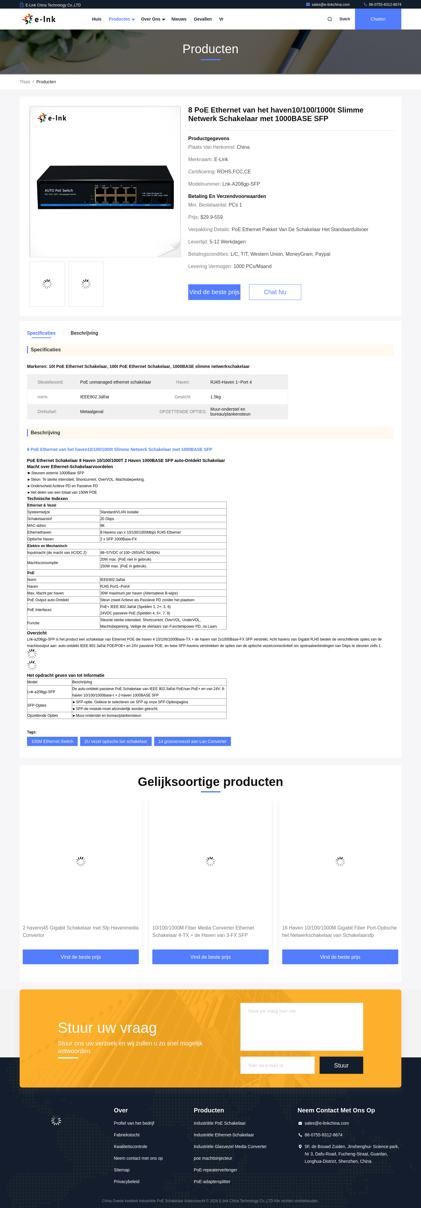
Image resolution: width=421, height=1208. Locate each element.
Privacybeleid (126, 1181)
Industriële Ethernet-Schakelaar (224, 1134)
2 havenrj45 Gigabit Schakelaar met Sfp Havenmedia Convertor (80, 931)
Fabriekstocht (127, 1134)
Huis (96, 19)
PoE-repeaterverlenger (215, 1169)
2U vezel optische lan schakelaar (115, 741)
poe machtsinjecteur (213, 1158)
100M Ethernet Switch (52, 741)
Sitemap (122, 1169)
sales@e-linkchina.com (328, 4)
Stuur (341, 1065)
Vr (221, 19)
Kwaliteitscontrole (130, 1146)
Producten (121, 19)
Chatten (378, 19)
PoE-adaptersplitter (212, 1181)
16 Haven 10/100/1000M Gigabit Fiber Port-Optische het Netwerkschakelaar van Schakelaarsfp (339, 931)
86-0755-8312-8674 (382, 4)
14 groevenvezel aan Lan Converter (192, 741)
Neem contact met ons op (138, 1158)
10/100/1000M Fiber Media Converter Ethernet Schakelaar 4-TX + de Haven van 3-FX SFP (203, 931)
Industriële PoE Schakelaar (220, 1123)
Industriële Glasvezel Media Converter (230, 1146)
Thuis (25, 81)
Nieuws (178, 19)
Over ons (152, 19)
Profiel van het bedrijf (134, 1123)
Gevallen (203, 19)
